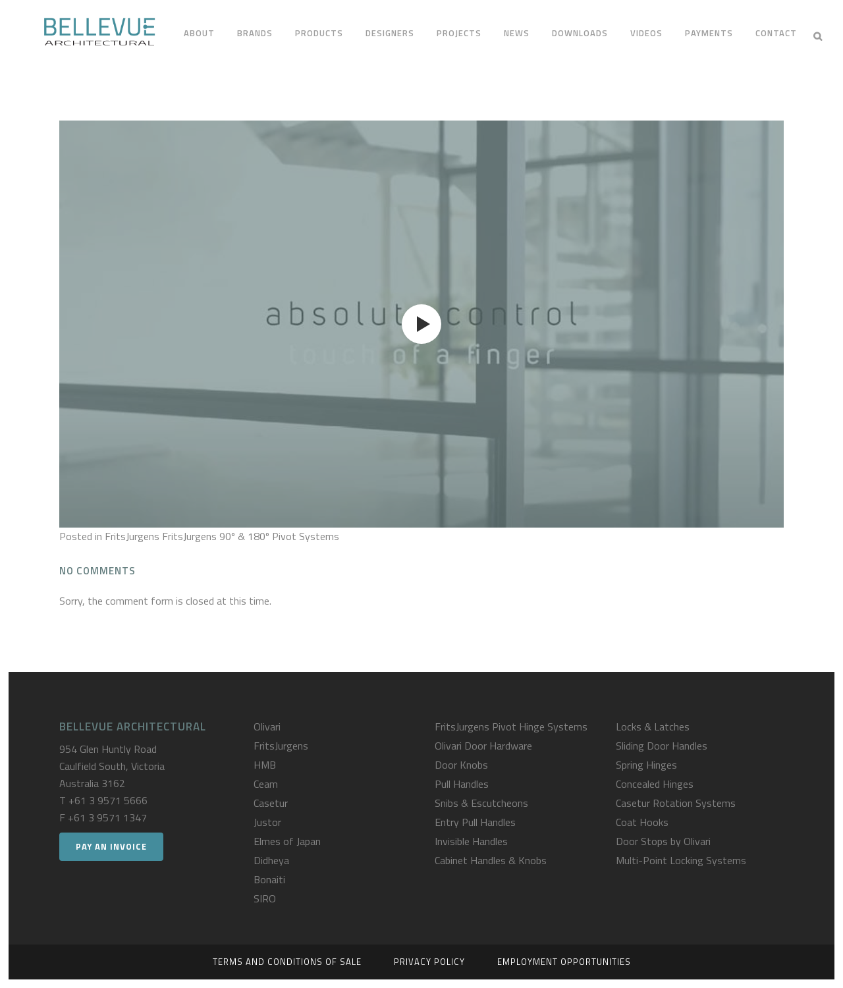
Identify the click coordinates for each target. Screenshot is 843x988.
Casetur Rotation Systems (676, 803)
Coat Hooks (642, 822)
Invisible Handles (471, 841)
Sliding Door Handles (661, 745)
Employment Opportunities (564, 961)
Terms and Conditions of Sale (287, 961)
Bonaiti (269, 879)
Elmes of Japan (287, 841)
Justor (267, 822)
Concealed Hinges (654, 784)
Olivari (267, 726)
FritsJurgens (281, 745)
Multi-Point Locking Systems (681, 860)
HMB (265, 764)
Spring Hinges (646, 764)
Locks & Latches (653, 726)
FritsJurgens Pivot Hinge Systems (511, 726)
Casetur (271, 803)
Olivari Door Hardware (483, 745)
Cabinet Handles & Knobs (491, 860)
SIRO (265, 898)
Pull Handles (462, 784)
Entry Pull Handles (475, 822)
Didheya (271, 860)
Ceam (266, 784)
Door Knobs (461, 764)
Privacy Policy (429, 961)
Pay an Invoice (111, 846)
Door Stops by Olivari (663, 841)
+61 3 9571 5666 (108, 800)
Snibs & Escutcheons (481, 803)
